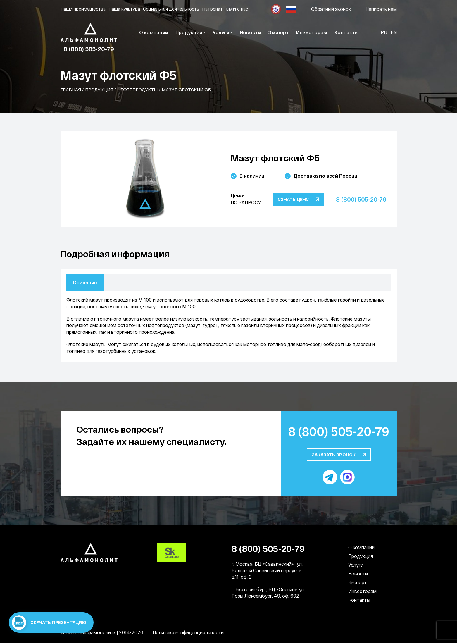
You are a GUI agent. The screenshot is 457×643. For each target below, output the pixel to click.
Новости (358, 573)
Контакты (359, 600)
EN (394, 32)
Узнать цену (293, 199)
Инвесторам (362, 591)
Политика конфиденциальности (188, 632)
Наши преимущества (83, 8)
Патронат (212, 8)
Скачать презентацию (49, 622)
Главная (71, 89)
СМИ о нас (237, 8)
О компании (361, 547)
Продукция (99, 89)
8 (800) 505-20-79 (88, 48)
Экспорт (357, 582)
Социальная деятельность (171, 8)
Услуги (355, 565)
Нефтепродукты (137, 89)
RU (384, 32)
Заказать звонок (334, 454)
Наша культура (124, 8)
